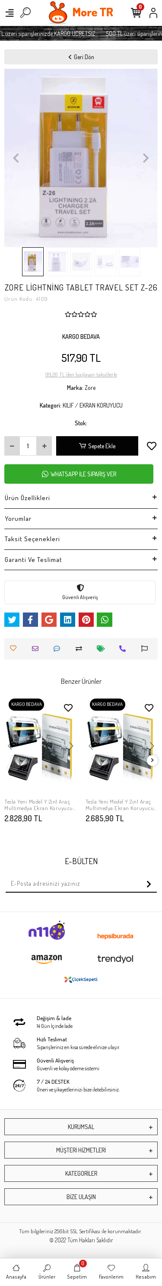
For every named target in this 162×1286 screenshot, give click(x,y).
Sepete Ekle (97, 445)
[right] (152, 761)
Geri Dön (81, 57)
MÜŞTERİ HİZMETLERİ (81, 1150)
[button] (15, 158)
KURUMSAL (81, 1126)
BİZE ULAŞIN (81, 1196)
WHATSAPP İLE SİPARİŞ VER (79, 474)
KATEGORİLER (81, 1173)
